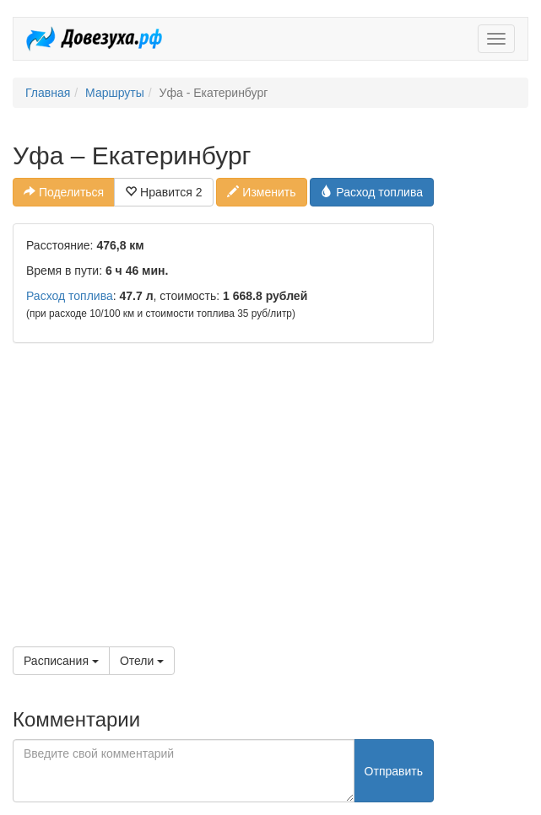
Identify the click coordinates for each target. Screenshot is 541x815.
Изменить (261, 192)
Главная (47, 92)
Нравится (163, 192)
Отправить (394, 771)
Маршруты (114, 92)
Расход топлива (372, 192)
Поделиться (64, 192)
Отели (142, 661)
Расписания (61, 661)
